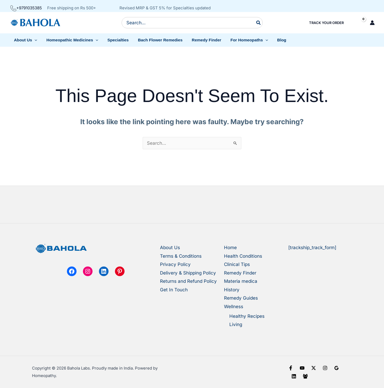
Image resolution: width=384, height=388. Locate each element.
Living (235, 324)
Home (230, 247)
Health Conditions (243, 256)
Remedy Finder (240, 273)
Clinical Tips (237, 264)
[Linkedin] (293, 376)
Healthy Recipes (247, 316)
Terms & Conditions (181, 256)
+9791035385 (26, 7)
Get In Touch (174, 289)
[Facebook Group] (305, 376)
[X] (313, 368)
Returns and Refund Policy (188, 281)
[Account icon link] (372, 22)
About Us (170, 247)
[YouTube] (302, 368)
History (231, 289)
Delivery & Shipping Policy (188, 273)
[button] (25, 40)
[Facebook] (290, 368)
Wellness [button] (233, 306)
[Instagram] (325, 368)
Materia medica (240, 281)
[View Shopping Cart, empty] (359, 23)
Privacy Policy (175, 264)
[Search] (258, 22)
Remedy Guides (241, 298)
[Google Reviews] (336, 368)
